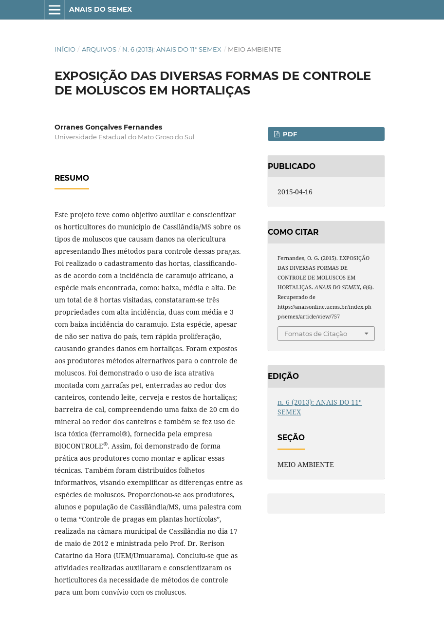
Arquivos (99, 49)
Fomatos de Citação (315, 333)
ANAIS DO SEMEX (100, 9)
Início (65, 49)
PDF (289, 134)
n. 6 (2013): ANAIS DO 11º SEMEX (172, 49)
